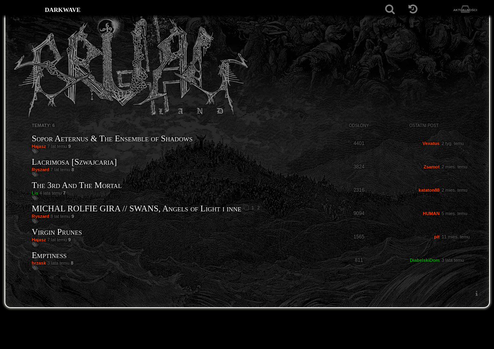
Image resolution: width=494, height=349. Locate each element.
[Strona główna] (25, 9)
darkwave (63, 9)
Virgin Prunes (57, 232)
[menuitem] (477, 293)
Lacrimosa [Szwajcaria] (74, 162)
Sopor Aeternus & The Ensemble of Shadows (112, 138)
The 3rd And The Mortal (77, 185)
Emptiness (49, 255)
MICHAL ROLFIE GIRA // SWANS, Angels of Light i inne (136, 208)
